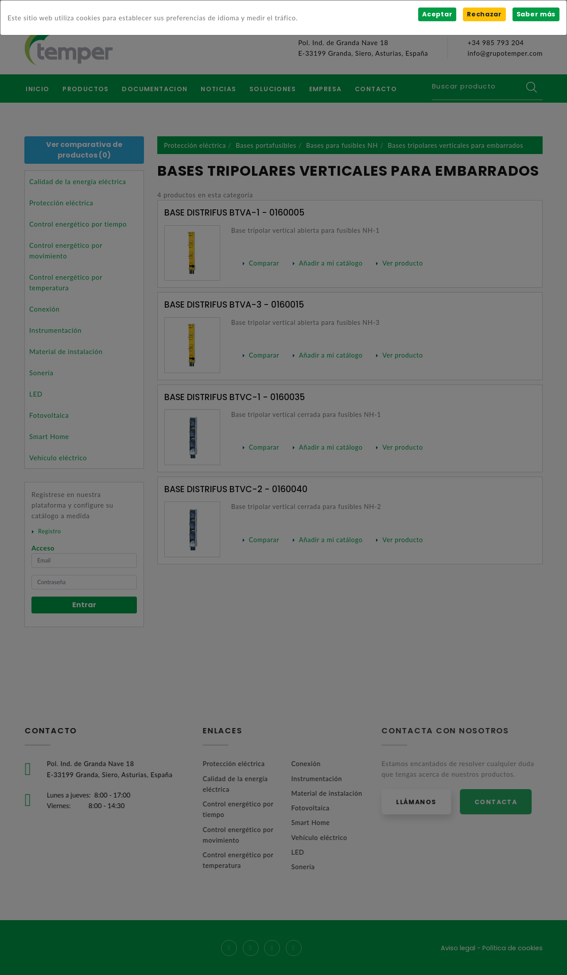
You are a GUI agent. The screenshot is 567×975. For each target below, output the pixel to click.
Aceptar (437, 14)
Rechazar (483, 14)
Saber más (535, 14)
